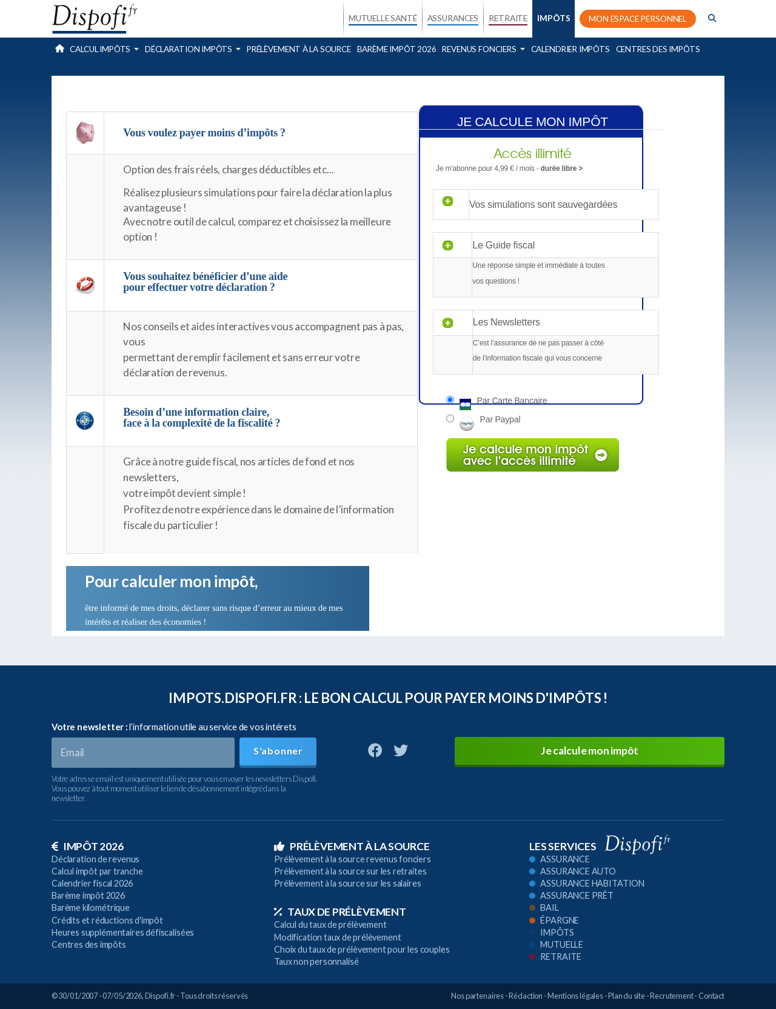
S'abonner (278, 750)
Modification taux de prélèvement (337, 937)
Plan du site (626, 996)
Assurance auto (572, 871)
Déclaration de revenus (95, 859)
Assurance (559, 859)
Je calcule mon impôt (589, 750)
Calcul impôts (101, 49)
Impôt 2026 (88, 846)
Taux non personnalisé (316, 961)
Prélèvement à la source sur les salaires (347, 883)
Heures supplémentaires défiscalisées (123, 932)
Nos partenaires (477, 996)
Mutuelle (556, 944)
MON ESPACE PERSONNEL (638, 19)
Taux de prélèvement (340, 911)
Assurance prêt (571, 895)
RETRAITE (508, 18)
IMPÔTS (553, 18)
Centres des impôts (658, 49)
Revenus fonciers (480, 49)
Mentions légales (575, 996)
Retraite (555, 956)
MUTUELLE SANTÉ (383, 18)
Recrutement (672, 996)
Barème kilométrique (91, 907)
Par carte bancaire (512, 400)
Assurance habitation (586, 883)
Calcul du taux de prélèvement (330, 924)
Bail (543, 907)
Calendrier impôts (570, 49)
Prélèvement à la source (299, 49)
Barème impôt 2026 (396, 49)
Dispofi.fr (160, 996)
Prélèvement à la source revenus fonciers (352, 859)
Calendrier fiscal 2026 (92, 883)
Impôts (551, 932)
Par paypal (500, 419)
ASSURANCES (453, 18)
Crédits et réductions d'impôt (107, 920)
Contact (711, 996)
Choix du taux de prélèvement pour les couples (362, 949)
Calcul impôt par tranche (97, 871)
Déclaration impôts (189, 49)
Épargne (554, 920)
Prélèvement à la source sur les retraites (350, 871)
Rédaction (526, 996)
